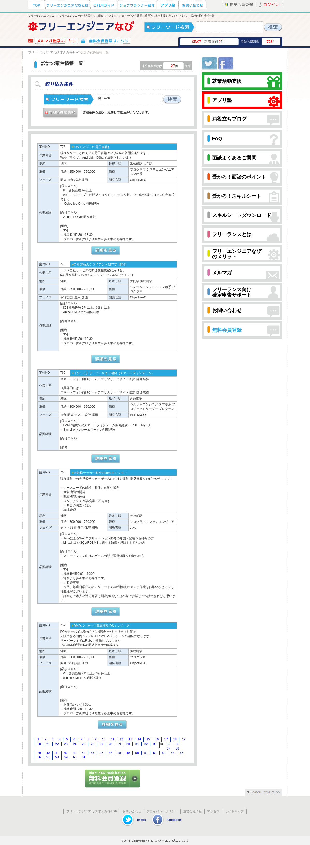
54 (172, 753)
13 (130, 739)
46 (101, 753)
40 (48, 753)
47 (110, 753)
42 (66, 753)
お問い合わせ (131, 811)
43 (74, 753)
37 (168, 748)
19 (183, 739)
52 (154, 753)
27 (101, 744)
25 (83, 744)
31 (137, 744)
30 (128, 744)
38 (177, 748)
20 (39, 744)
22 (57, 744)
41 (57, 753)
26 (92, 744)
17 (166, 739)
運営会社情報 (192, 811)
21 (48, 744)
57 (48, 757)
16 (157, 739)
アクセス (213, 811)
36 (177, 744)
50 (137, 753)
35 (168, 744)
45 (92, 753)
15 (148, 739)
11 (112, 739)
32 (146, 744)
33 (154, 744)
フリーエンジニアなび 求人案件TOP (53, 52)
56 (39, 757)
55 (181, 753)
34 (161, 744)
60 (74, 757)
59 (66, 757)
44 (83, 753)
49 (128, 753)
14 (139, 739)
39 (39, 753)
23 (66, 744)
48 (119, 753)
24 (74, 744)
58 (57, 757)
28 (110, 744)
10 (103, 739)
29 (119, 744)
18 (175, 739)
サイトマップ (234, 811)
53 (163, 753)
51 (146, 753)
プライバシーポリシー (162, 811)
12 (121, 739)
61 (83, 757)
